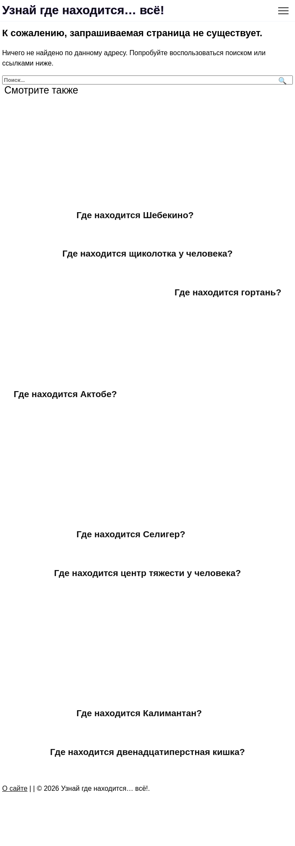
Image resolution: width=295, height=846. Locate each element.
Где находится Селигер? (131, 534)
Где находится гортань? (227, 292)
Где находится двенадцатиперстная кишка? (147, 752)
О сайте (15, 788)
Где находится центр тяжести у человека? (147, 573)
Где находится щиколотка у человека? (147, 253)
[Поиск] (281, 80)
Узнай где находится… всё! (83, 10)
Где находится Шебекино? (135, 215)
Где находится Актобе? (65, 394)
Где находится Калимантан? (139, 713)
